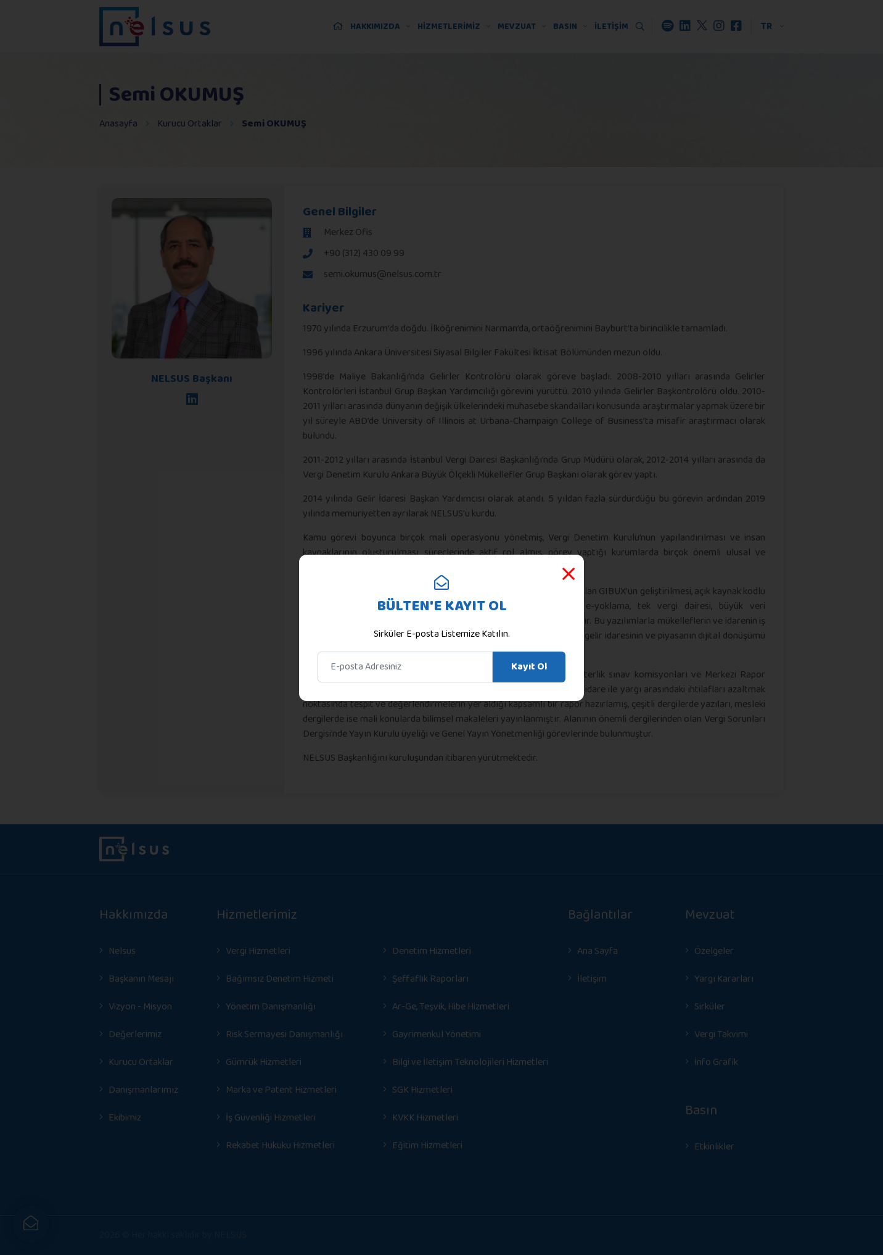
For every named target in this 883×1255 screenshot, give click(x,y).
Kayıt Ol (529, 666)
